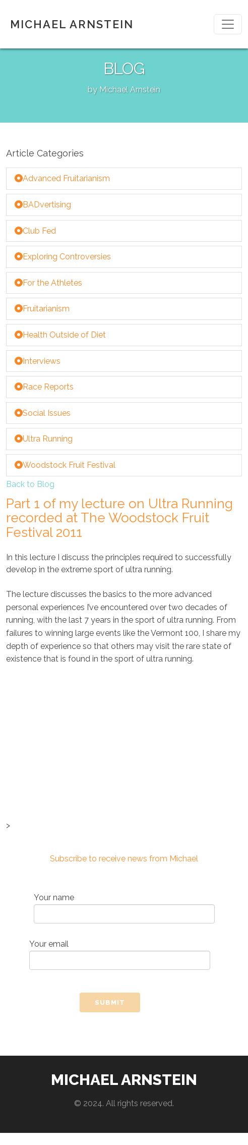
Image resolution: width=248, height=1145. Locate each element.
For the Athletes (48, 283)
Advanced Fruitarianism (62, 178)
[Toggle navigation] (228, 24)
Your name (124, 908)
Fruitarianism (42, 308)
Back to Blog (30, 484)
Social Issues (43, 413)
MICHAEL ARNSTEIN (72, 24)
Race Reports (44, 387)
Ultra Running (44, 439)
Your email (119, 954)
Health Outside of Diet (60, 335)
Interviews (37, 361)
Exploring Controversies (63, 256)
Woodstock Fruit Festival (65, 465)
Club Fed (35, 231)
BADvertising (43, 204)
